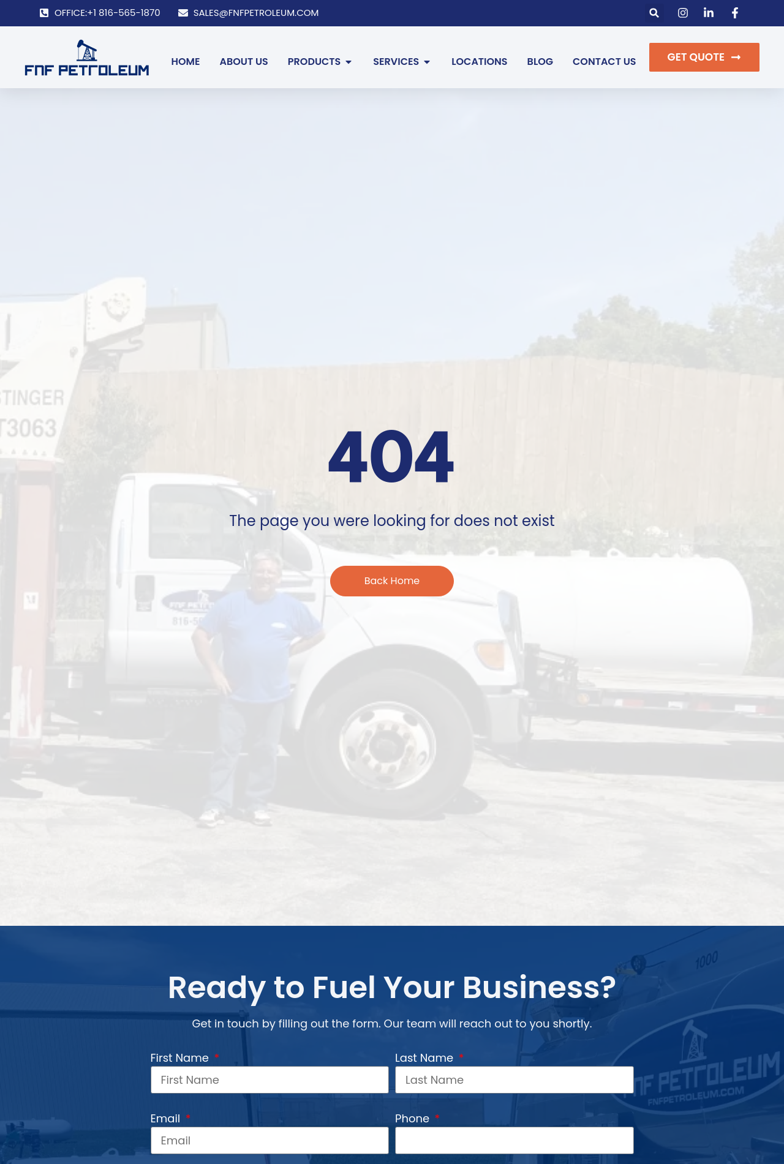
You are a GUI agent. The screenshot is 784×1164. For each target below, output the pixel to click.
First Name (181, 1057)
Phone (413, 1118)
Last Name (425, 1057)
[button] (654, 13)
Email (167, 1118)
